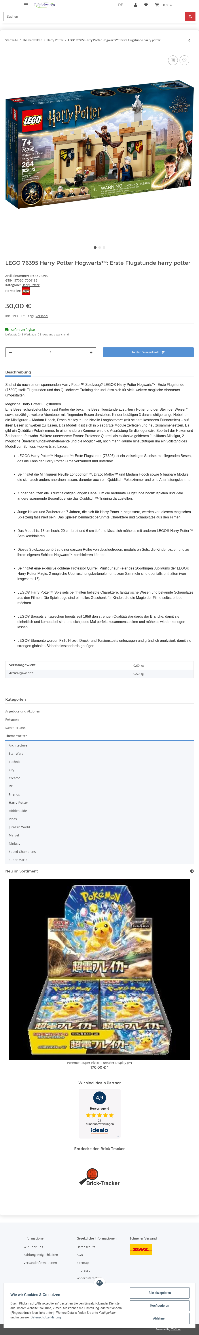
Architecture (18, 745)
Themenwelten (16, 736)
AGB (80, 1255)
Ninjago (14, 843)
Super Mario (18, 860)
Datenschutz (86, 1247)
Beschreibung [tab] (18, 372)
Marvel (14, 835)
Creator (14, 778)
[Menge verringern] (10, 352)
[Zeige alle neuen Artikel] (192, 871)
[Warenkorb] (163, 4)
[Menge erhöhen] (91, 352)
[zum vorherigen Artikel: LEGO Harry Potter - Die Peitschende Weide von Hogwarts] (189, 40)
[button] (136, 4)
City (11, 770)
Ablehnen (159, 1318)
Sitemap (83, 1263)
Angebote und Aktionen (22, 711)
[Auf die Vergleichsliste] (173, 60)
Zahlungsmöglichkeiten (41, 1255)
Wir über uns (33, 1247)
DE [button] (120, 4)
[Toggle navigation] (26, 3)
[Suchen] (95, 16)
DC (11, 786)
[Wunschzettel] (146, 4)
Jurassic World (19, 827)
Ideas (13, 819)
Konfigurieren (159, 1305)
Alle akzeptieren (159, 1293)
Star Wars (16, 753)
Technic (14, 762)
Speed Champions (22, 851)
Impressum (85, 1270)
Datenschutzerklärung (65, 1317)
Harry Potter (31, 285)
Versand (42, 316)
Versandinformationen (40, 1263)
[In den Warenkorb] (148, 352)
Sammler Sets (15, 728)
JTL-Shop (176, 1329)
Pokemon (12, 719)
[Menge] (50, 352)
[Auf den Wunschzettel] (184, 60)
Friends (14, 794)
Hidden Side (18, 811)
